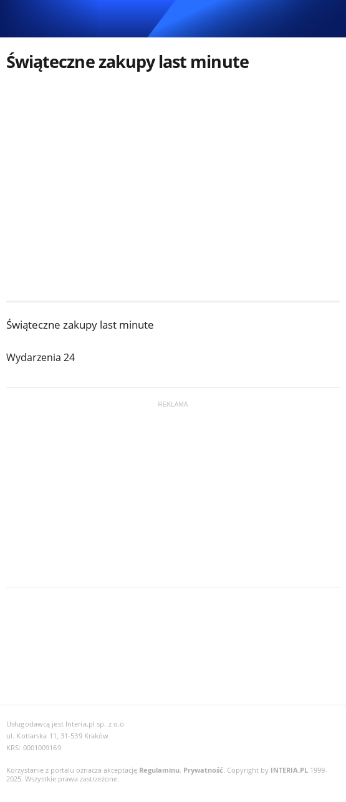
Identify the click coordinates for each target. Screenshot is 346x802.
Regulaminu (159, 770)
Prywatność (203, 770)
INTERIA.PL (289, 770)
